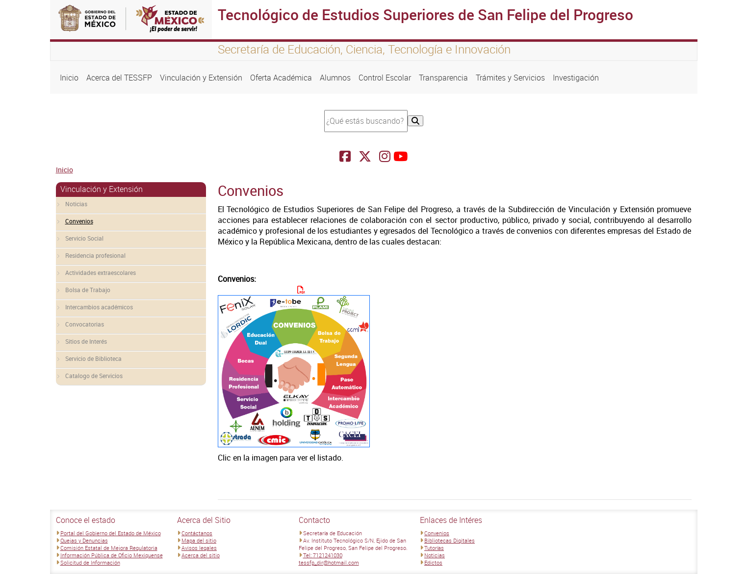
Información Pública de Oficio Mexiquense (111, 555)
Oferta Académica (281, 77)
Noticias (76, 204)
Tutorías (434, 547)
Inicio (69, 77)
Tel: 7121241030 (322, 555)
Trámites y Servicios (510, 77)
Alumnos (335, 77)
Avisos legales (199, 547)
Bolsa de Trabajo (87, 290)
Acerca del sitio (200, 555)
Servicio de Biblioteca (93, 358)
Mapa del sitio (198, 540)
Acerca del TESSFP (119, 77)
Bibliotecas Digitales (449, 540)
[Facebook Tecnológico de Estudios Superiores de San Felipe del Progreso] (345, 156)
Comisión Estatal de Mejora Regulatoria (108, 547)
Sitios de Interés (86, 341)
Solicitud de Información (90, 562)
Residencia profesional (95, 255)
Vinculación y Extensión (201, 77)
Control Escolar (385, 77)
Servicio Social (84, 238)
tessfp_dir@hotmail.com (329, 562)
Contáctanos (196, 533)
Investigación (576, 77)
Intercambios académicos (99, 307)
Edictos (433, 562)
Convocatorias (84, 324)
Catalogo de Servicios (94, 376)
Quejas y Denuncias (84, 540)
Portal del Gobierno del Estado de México (110, 533)
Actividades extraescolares (100, 272)
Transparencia (443, 77)
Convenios (79, 221)
